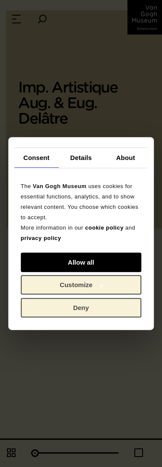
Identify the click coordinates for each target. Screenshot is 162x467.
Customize (81, 284)
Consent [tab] (36, 157)
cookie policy (104, 227)
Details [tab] (81, 157)
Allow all (81, 262)
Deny (81, 307)
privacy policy (41, 238)
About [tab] (125, 157)
